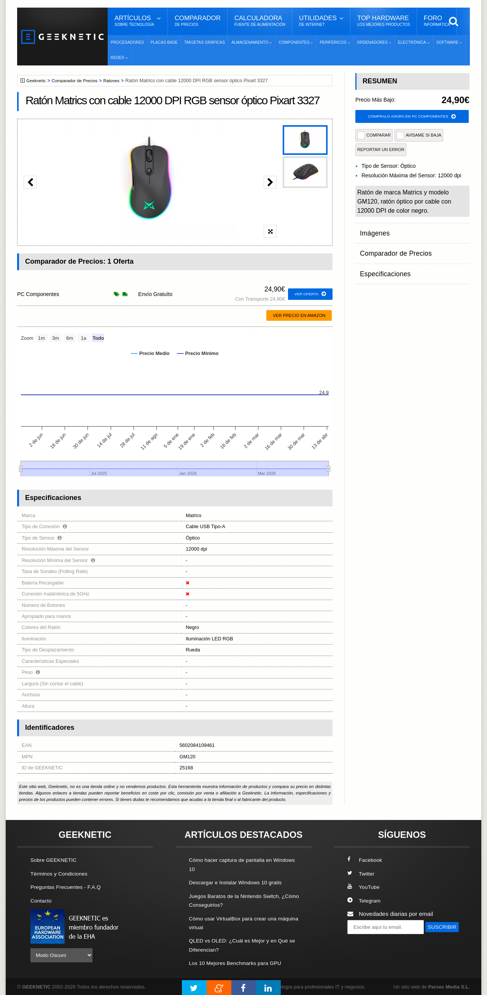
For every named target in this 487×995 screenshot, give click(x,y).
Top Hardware (383, 20)
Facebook (366, 859)
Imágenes (373, 231)
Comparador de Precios (79, 80)
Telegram (365, 900)
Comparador (198, 20)
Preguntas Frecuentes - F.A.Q (69, 887)
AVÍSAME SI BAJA (418, 136)
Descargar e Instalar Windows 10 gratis (240, 882)
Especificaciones (382, 261)
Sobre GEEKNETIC (55, 859)
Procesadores (127, 42)
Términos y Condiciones (61, 873)
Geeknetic (37, 80)
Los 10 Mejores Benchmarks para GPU (240, 961)
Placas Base (164, 42)
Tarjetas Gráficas (204, 42)
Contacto (42, 900)
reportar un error (380, 150)
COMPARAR (374, 136)
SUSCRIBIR (366, 940)
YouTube (364, 887)
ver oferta (308, 294)
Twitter (361, 873)
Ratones (119, 80)
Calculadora (259, 20)
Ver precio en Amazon (299, 315)
